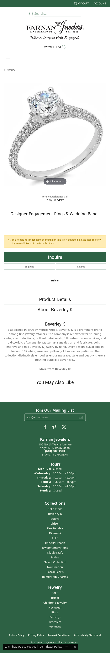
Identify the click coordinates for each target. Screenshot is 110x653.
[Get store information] (55, 454)
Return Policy (16, 635)
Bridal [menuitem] (55, 598)
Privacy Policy (36, 635)
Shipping (29, 266)
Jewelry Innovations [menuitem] (55, 548)
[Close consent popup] (75, 647)
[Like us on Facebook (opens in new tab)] (45, 427)
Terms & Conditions (59, 635)
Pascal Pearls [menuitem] (55, 572)
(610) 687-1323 (55, 200)
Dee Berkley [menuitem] (55, 528)
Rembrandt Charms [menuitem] (55, 577)
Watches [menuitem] (54, 627)
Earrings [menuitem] (55, 617)
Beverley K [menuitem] (55, 514)
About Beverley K (55, 309)
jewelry (11, 69)
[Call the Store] (55, 451)
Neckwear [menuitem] (55, 607)
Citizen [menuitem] (55, 523)
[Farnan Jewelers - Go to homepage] (55, 30)
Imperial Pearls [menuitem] (55, 543)
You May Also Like (55, 382)
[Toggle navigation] (8, 57)
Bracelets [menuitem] (55, 622)
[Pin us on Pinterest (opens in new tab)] (54, 427)
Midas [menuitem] (55, 557)
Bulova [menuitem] (55, 519)
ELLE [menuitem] (55, 538)
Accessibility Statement (87, 635)
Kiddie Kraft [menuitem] (55, 552)
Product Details (55, 299)
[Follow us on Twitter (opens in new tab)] (64, 427)
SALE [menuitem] (55, 593)
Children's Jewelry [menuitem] (55, 602)
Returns (81, 266)
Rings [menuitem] (55, 612)
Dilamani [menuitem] (55, 533)
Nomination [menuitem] (55, 567)
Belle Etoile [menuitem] (55, 509)
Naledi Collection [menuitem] (55, 562)
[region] (55, 134)
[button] (81, 3)
